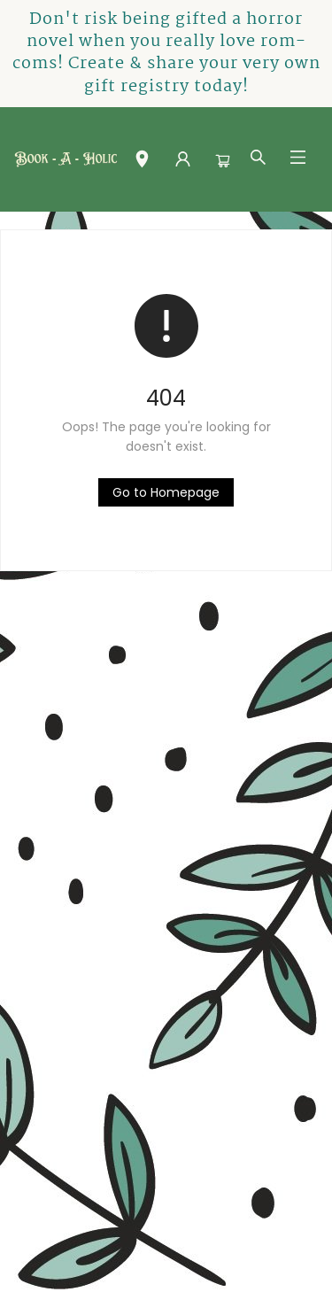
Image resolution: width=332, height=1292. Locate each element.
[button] (142, 163)
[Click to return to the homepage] (166, 492)
